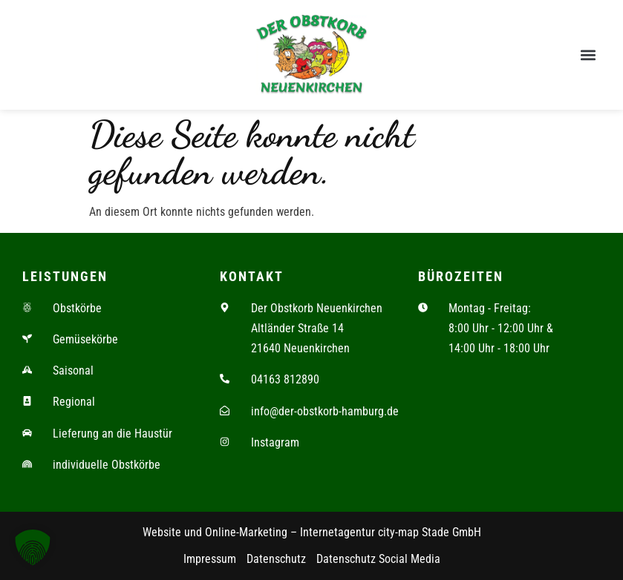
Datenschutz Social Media (378, 559)
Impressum (209, 559)
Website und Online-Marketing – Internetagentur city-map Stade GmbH (312, 532)
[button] (588, 55)
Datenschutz (276, 559)
